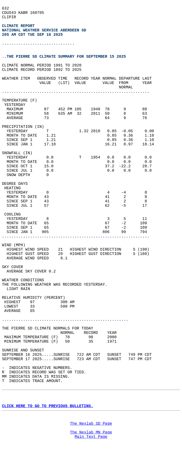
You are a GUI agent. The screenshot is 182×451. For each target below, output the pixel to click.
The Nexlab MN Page (91, 432)
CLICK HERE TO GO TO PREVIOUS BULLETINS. (47, 406)
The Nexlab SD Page (91, 424)
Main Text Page (91, 437)
